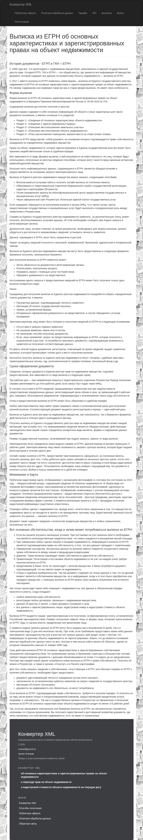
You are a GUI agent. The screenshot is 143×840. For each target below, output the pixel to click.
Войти (120, 13)
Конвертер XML (21, 4)
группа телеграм (26, 754)
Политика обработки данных (57, 13)
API (94, 13)
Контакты (107, 13)
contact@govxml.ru (27, 749)
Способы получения (30, 808)
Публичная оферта (25, 13)
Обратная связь (28, 823)
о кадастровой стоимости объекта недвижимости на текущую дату (61, 787)
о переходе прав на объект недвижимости (46, 782)
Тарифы (82, 13)
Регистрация (22, 21)
